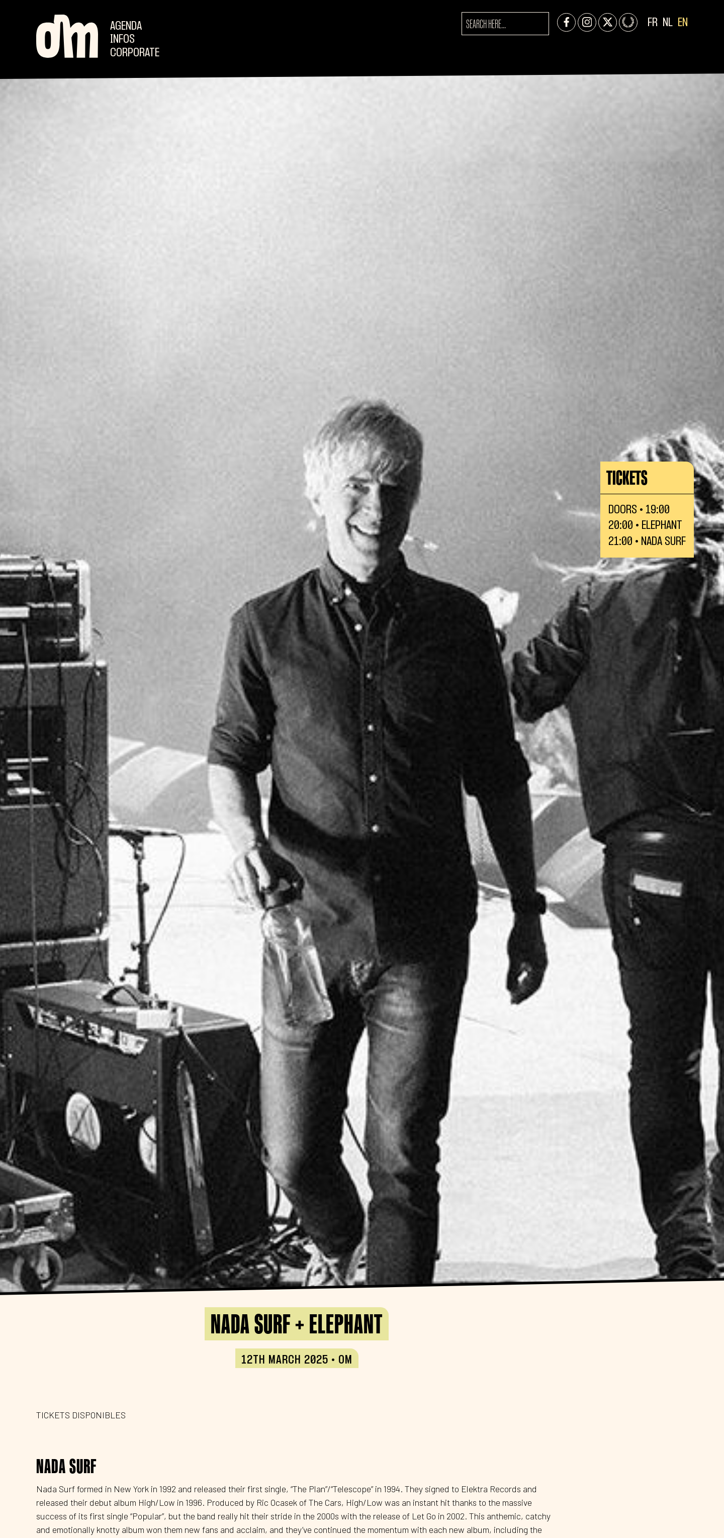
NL (668, 23)
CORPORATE (134, 53)
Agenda (126, 26)
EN (683, 23)
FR (653, 23)
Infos (122, 39)
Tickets (627, 478)
